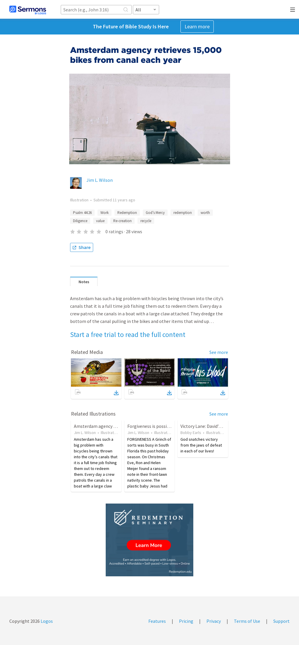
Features (157, 621)
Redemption (127, 212)
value (100, 220)
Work (104, 212)
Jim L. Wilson (99, 180)
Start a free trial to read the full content (127, 334)
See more (218, 352)
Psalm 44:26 (82, 212)
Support (281, 621)
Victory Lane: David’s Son (204, 426)
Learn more (197, 26)
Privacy (213, 621)
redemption (182, 212)
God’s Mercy (155, 212)
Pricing (186, 621)
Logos (46, 621)
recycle (145, 220)
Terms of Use (247, 621)
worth (205, 212)
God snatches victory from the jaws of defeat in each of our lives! (201, 445)
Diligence (80, 220)
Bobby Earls (190, 432)
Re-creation (122, 220)
